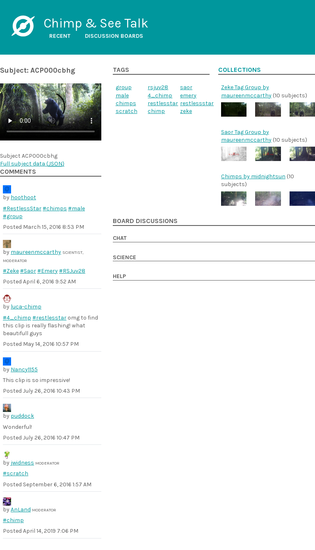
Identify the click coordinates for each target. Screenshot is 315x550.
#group (13, 216)
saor (186, 87)
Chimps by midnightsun (253, 176)
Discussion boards (114, 35)
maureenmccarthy (36, 252)
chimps (126, 103)
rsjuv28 (158, 87)
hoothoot (23, 197)
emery (188, 95)
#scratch (15, 473)
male (122, 95)
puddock (22, 415)
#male (76, 208)
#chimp (13, 520)
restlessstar (197, 103)
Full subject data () (32, 163)
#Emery (47, 270)
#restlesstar (49, 317)
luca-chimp (26, 306)
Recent (60, 35)
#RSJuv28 (72, 270)
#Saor (28, 270)
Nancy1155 (24, 369)
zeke (186, 111)
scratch (126, 111)
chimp (156, 111)
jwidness (22, 462)
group (124, 87)
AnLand (21, 509)
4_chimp (160, 95)
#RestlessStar (22, 208)
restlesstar (163, 103)
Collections (239, 70)
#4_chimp (17, 317)
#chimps (55, 208)
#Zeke (11, 270)
